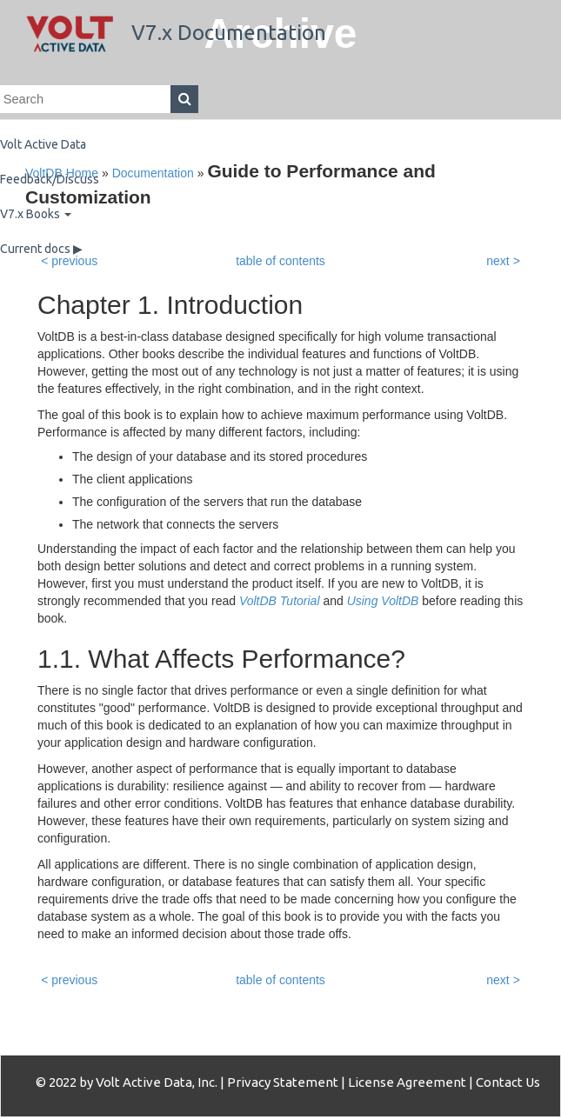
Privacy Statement (282, 1082)
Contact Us (508, 1082)
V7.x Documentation (176, 32)
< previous (69, 980)
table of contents (280, 980)
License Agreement (407, 1082)
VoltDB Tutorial (279, 601)
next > (503, 980)
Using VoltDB (383, 601)
